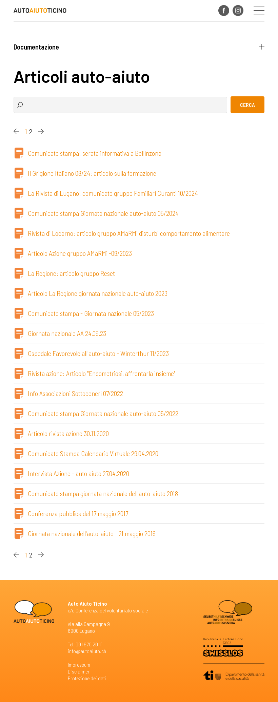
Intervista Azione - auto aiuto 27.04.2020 (78, 473)
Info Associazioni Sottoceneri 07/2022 (75, 393)
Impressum (79, 664)
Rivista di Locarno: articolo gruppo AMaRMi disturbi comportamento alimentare (129, 233)
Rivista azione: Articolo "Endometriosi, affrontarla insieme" (102, 373)
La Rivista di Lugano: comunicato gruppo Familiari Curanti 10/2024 (113, 193)
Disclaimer (79, 671)
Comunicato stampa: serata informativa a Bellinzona (94, 153)
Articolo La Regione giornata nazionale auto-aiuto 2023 (97, 293)
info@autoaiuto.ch (87, 651)
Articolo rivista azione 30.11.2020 (68, 433)
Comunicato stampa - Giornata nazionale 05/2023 (91, 313)
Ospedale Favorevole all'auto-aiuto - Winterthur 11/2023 (98, 353)
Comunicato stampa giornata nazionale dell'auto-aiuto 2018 (103, 493)
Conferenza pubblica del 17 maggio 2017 (78, 513)
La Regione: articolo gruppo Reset (71, 273)
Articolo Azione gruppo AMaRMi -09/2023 (80, 253)
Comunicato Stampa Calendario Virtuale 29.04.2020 (93, 453)
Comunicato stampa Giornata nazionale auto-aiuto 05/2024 (103, 213)
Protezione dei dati (87, 678)
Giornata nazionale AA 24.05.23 (67, 333)
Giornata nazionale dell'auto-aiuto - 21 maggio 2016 (92, 533)
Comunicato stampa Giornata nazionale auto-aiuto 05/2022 (103, 413)
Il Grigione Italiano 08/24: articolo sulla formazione (92, 173)
